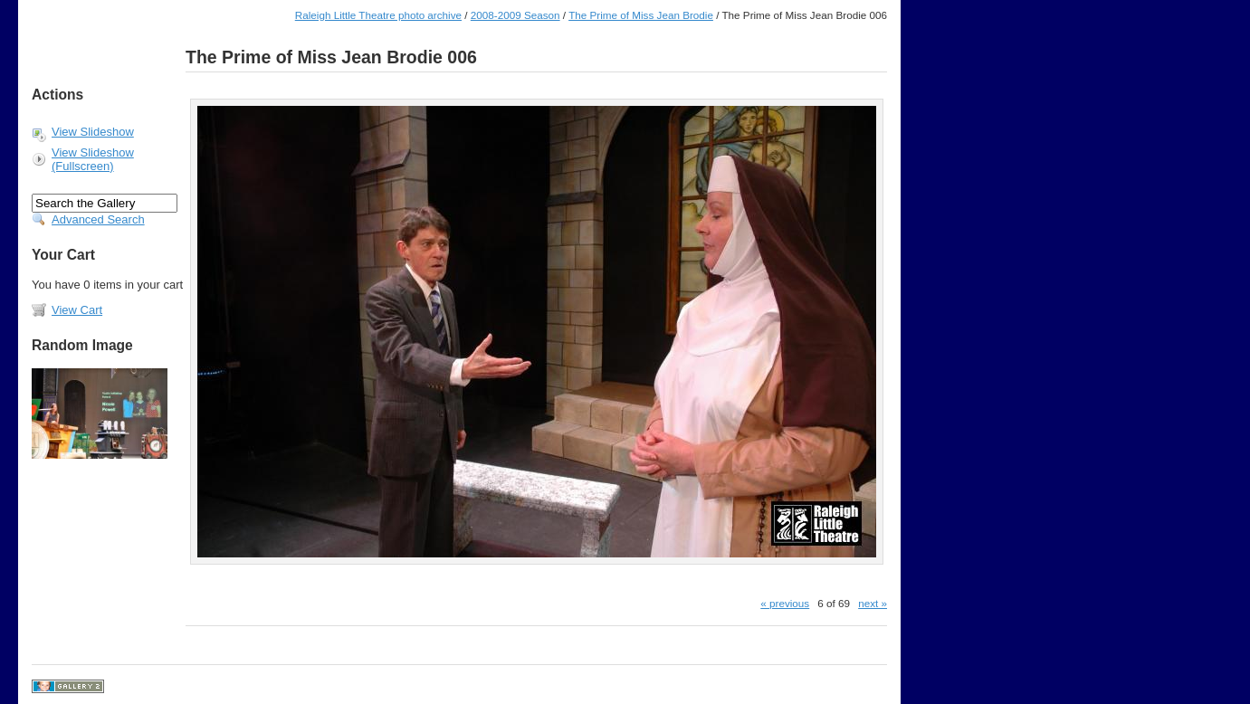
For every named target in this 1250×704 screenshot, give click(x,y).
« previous (784, 603)
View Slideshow (93, 131)
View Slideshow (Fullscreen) (93, 159)
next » (872, 603)
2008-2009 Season (515, 15)
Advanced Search (98, 219)
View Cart (77, 310)
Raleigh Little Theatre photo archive (378, 15)
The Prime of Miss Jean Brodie (640, 15)
